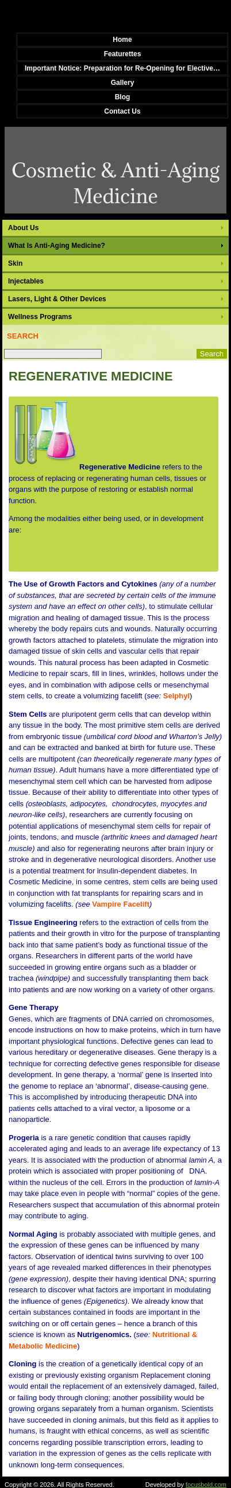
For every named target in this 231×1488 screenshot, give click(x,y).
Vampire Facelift (120, 904)
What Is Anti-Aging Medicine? (56, 246)
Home (122, 40)
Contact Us (122, 111)
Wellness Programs (40, 317)
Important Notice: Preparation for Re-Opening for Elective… (122, 68)
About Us (23, 228)
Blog (122, 97)
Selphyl (176, 695)
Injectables (26, 281)
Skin (15, 263)
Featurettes (122, 54)
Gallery (122, 83)
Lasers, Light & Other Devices (57, 299)
